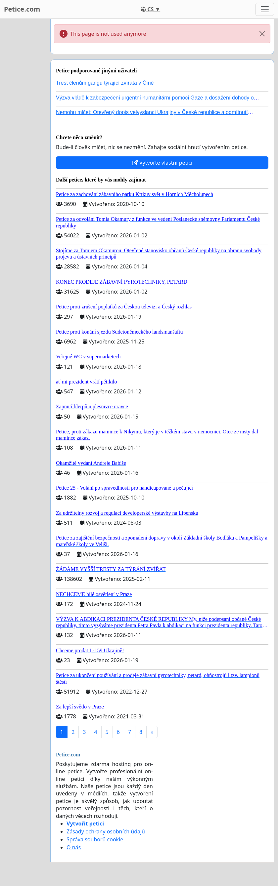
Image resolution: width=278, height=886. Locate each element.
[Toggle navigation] (264, 9)
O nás (74, 847)
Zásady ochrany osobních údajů (106, 831)
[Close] (262, 33)
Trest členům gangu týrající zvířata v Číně (105, 83)
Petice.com (22, 9)
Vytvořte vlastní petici (162, 162)
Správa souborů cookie (95, 839)
